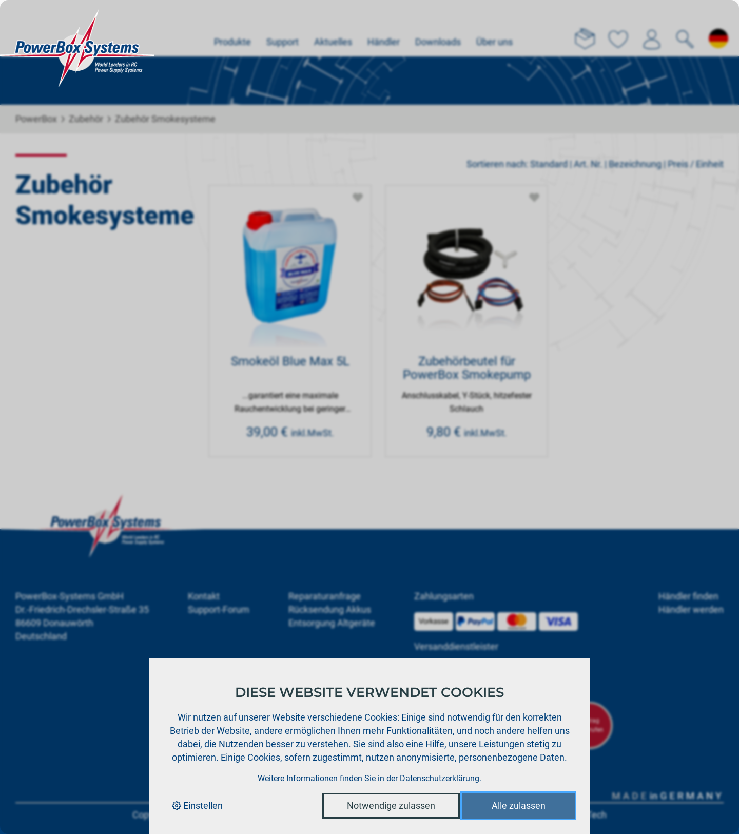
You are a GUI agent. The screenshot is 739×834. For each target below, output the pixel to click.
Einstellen (197, 805)
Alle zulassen (519, 805)
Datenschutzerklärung (439, 778)
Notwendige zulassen (391, 805)
